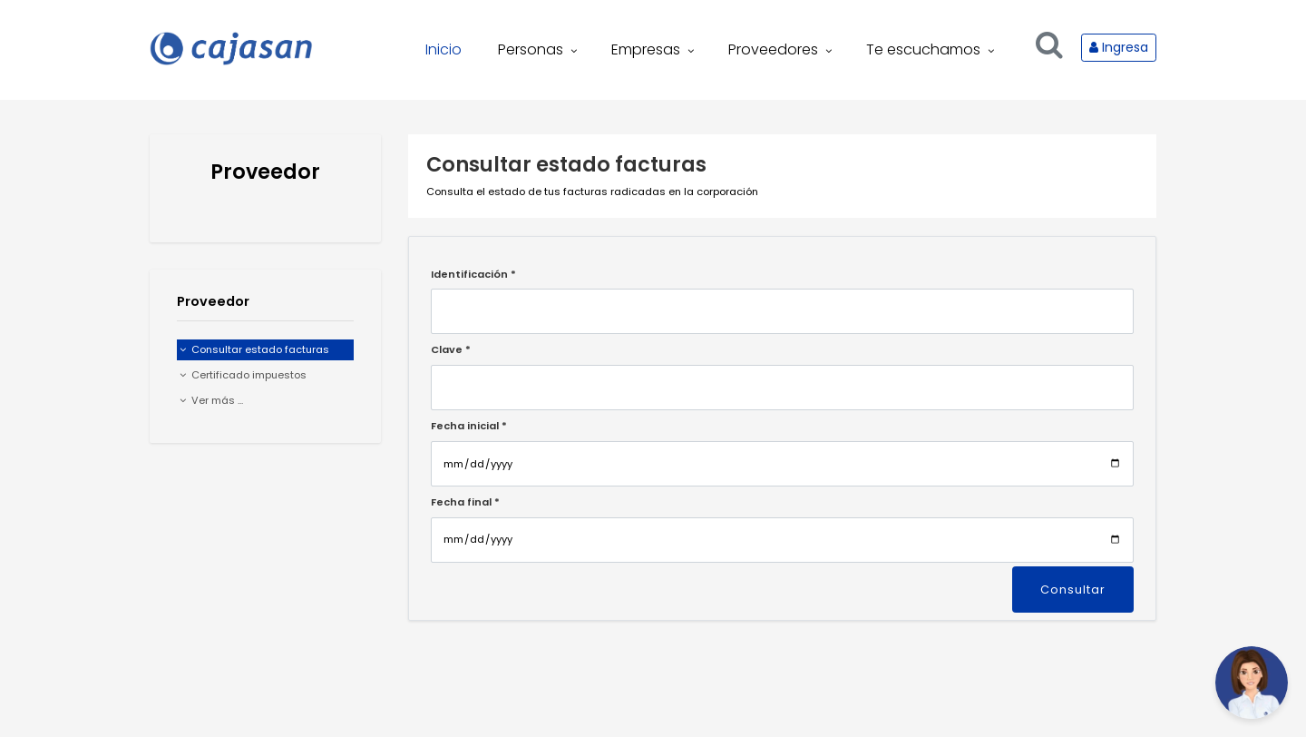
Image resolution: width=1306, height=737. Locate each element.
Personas (539, 49)
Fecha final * (465, 502)
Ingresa (1118, 47)
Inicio (443, 49)
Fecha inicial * (469, 425)
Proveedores (781, 49)
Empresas (654, 49)
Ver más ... (211, 400)
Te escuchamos (932, 49)
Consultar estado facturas (254, 349)
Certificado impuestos (243, 375)
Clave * (451, 349)
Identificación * (473, 274)
